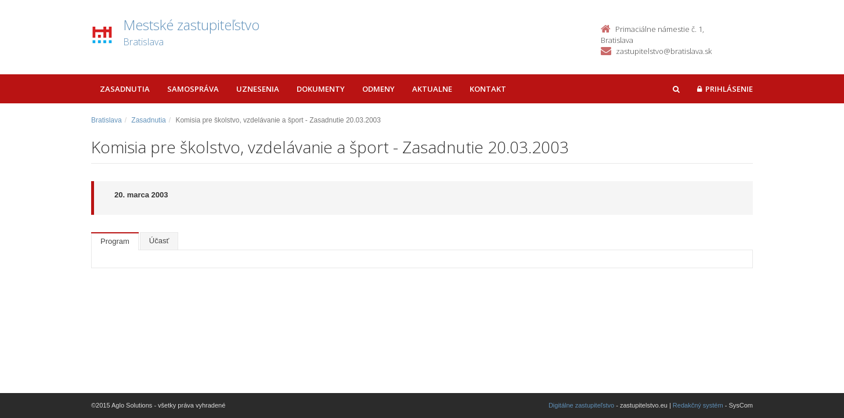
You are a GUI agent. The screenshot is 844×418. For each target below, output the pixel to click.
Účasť (159, 240)
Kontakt (488, 89)
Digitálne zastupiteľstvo (581, 405)
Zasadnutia (125, 89)
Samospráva (193, 89)
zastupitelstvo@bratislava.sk (664, 51)
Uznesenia (257, 89)
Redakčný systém (698, 405)
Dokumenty (321, 89)
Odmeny (378, 89)
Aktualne (432, 89)
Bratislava (106, 120)
